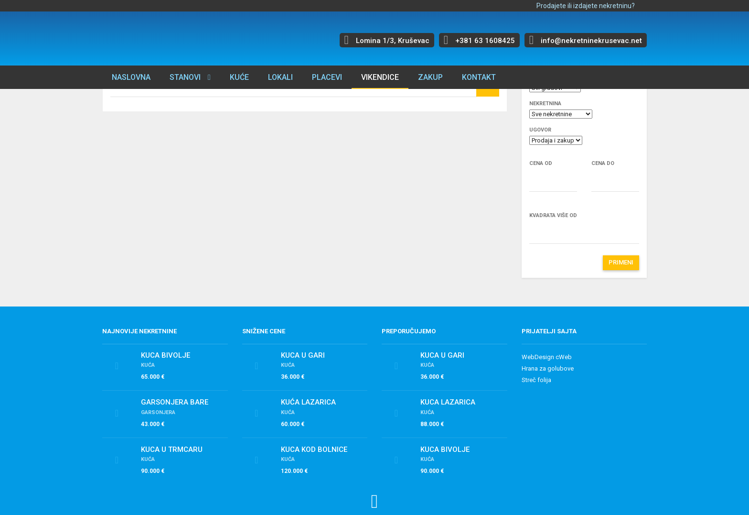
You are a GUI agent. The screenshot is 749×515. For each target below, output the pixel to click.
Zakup (430, 77)
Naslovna (131, 77)
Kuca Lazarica (447, 402)
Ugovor (540, 129)
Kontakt (479, 77)
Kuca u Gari (303, 355)
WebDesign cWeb (547, 357)
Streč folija (536, 380)
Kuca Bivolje (165, 355)
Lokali (280, 77)
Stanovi (185, 77)
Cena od (540, 163)
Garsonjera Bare (174, 402)
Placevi (327, 77)
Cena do (602, 163)
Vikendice (380, 77)
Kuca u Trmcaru (172, 449)
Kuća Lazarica (308, 402)
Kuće (239, 77)
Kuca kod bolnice (314, 449)
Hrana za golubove (548, 368)
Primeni (621, 262)
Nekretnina (545, 103)
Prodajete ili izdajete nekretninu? (585, 6)
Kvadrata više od (553, 215)
